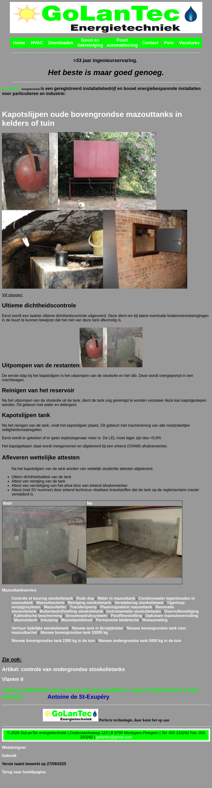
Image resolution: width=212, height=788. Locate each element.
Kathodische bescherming (38, 616)
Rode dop (85, 598)
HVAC (37, 42)
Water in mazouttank (116, 598)
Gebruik (9, 756)
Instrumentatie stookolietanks (133, 611)
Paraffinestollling (126, 616)
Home (19, 42)
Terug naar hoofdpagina (24, 772)
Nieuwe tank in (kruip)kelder (97, 628)
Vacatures (189, 42)
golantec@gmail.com (114, 737)
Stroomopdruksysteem (86, 616)
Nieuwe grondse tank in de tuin (139, 641)
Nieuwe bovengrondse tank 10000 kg (74, 632)
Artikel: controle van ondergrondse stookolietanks (63, 669)
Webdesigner (14, 747)
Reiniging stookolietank (89, 603)
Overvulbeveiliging (181, 611)
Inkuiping (49, 620)
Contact (150, 42)
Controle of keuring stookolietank (42, 598)
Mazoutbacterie (50, 603)
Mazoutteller (55, 607)
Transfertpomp (83, 607)
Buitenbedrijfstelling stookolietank (71, 611)
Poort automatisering (122, 43)
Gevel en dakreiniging (90, 43)
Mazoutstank (26, 620)
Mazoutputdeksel (76, 620)
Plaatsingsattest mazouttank (126, 607)
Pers (168, 42)
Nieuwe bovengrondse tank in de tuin (53, 641)
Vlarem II (12, 679)
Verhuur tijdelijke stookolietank (40, 628)
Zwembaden (60, 42)
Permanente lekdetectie (117, 620)
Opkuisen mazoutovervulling (172, 616)
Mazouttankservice (19, 590)
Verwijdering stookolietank (139, 603)
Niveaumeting (154, 620)
